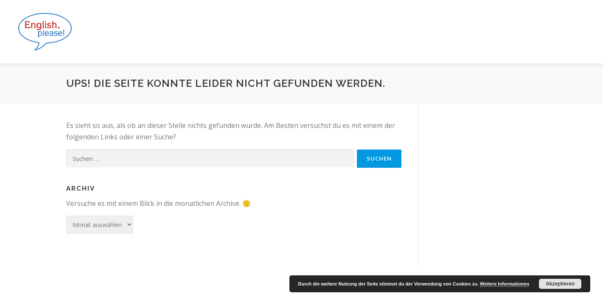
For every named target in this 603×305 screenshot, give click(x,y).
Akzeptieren (560, 284)
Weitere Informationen (504, 283)
